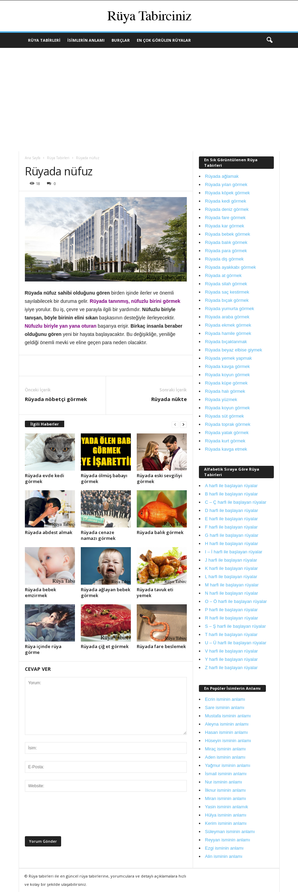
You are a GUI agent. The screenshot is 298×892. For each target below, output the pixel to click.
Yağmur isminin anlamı (227, 765)
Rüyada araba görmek (227, 316)
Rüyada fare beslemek (161, 646)
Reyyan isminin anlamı (227, 839)
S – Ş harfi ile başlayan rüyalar (235, 626)
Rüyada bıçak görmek (227, 300)
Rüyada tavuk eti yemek (155, 592)
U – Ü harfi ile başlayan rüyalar (236, 642)
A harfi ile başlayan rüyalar (231, 485)
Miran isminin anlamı (225, 798)
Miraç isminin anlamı (225, 748)
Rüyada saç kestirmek (227, 292)
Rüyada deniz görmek (227, 209)
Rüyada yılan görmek (226, 184)
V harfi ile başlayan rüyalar (231, 651)
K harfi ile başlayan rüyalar (231, 568)
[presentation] (77, 815)
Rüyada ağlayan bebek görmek (105, 592)
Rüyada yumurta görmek (229, 308)
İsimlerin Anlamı (86, 40)
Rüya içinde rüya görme (43, 649)
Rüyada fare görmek (225, 217)
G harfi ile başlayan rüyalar (232, 535)
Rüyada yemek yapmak (228, 358)
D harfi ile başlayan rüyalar (231, 510)
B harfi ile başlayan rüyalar (231, 493)
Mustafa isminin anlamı (228, 715)
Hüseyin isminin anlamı (228, 740)
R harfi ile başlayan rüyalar (231, 618)
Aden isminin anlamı (225, 757)
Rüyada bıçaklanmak (226, 341)
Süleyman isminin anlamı (230, 831)
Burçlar (121, 40)
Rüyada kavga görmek (227, 366)
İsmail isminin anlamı (226, 773)
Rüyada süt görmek (224, 416)
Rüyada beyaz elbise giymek (233, 349)
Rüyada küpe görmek (226, 383)
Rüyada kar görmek (224, 225)
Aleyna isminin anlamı (227, 724)
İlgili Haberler (44, 424)
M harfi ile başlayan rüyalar (232, 584)
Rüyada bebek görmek (227, 234)
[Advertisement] (149, 99)
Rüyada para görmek (226, 250)
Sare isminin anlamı (224, 707)
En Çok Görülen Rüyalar (164, 40)
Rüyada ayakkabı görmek (230, 267)
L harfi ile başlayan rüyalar (231, 576)
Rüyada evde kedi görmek (44, 478)
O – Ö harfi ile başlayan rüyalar (236, 601)
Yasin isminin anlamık (226, 806)
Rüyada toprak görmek (228, 424)
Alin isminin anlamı (223, 856)
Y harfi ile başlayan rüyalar (231, 659)
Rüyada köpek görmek (227, 192)
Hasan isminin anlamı (226, 732)
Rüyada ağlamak (222, 176)
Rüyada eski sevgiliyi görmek (159, 478)
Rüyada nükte (169, 399)
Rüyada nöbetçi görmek (56, 399)
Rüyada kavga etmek (226, 449)
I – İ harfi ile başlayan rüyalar (233, 551)
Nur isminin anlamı (223, 782)
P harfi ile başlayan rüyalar (231, 609)
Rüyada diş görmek (224, 259)
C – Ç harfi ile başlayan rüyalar (236, 502)
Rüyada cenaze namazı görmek (98, 535)
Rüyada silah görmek (226, 283)
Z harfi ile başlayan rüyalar (231, 667)
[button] (269, 40)
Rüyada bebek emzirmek (40, 592)
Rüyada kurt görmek (225, 440)
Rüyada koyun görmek (227, 374)
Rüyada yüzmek (221, 399)
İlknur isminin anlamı (225, 790)
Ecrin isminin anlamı (225, 699)
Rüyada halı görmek (225, 391)
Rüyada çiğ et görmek (104, 646)
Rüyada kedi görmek (225, 201)
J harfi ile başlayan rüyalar (231, 560)
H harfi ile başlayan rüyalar (231, 543)
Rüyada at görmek (223, 275)
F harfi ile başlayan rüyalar (231, 527)
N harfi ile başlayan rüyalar (231, 593)
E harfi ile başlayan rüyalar (231, 518)
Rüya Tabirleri (44, 40)
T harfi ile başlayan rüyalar (231, 634)
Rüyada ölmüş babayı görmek (104, 478)
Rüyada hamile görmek (228, 333)
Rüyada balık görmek (160, 532)
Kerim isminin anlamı (226, 823)
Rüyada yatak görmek (227, 432)
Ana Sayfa (32, 157)
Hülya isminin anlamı (226, 815)
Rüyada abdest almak (48, 532)
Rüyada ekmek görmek (228, 325)
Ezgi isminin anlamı (224, 848)
